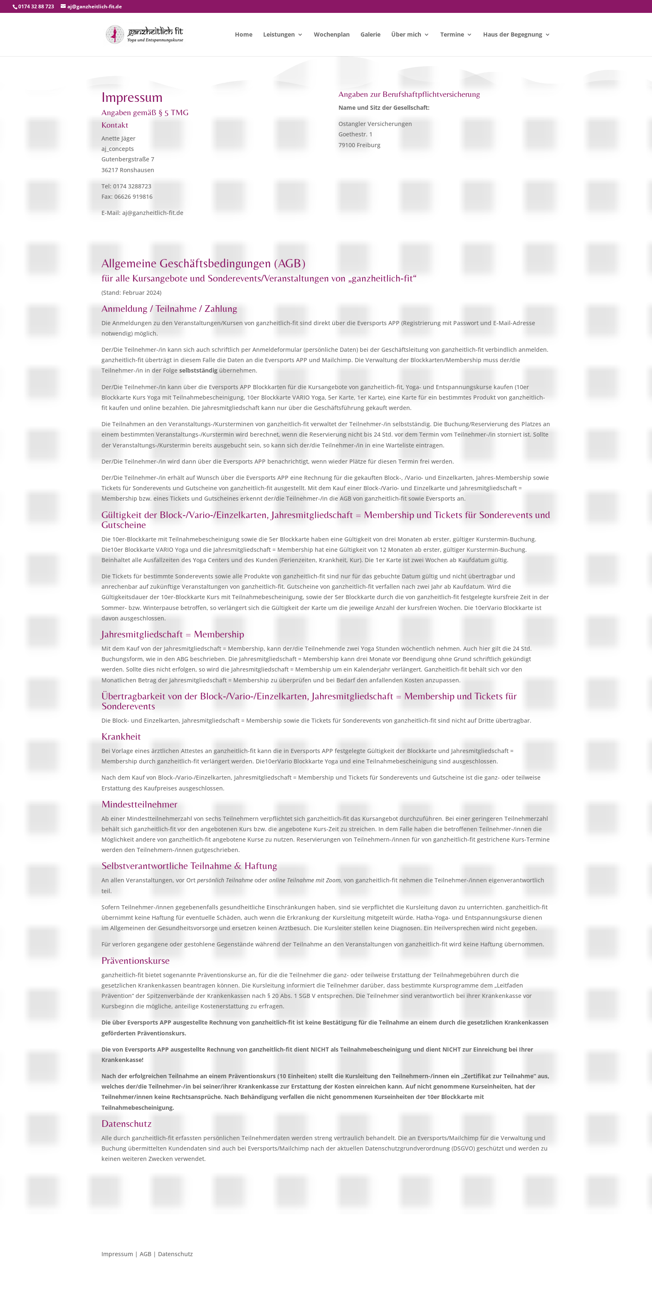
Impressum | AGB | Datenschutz (147, 1254)
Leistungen (279, 35)
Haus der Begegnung (512, 35)
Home (243, 35)
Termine (452, 35)
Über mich (406, 35)
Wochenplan (332, 35)
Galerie (370, 35)
